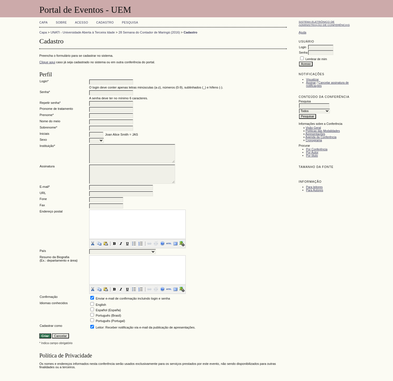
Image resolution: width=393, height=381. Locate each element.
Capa (43, 22)
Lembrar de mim (316, 59)
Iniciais (44, 133)
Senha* (44, 92)
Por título (312, 155)
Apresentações (315, 134)
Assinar (311, 82)
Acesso (81, 22)
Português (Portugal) (110, 321)
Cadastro (105, 22)
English (101, 304)
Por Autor (312, 152)
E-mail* (44, 186)
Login (302, 47)
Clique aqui (47, 62)
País (42, 250)
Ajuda (302, 32)
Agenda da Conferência (321, 137)
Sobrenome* (48, 127)
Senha (303, 52)
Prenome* (46, 115)
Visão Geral (313, 127)
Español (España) (108, 310)
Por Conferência (316, 149)
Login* (44, 81)
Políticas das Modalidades (323, 130)
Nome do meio (49, 121)
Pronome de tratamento (56, 108)
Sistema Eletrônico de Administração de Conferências (324, 23)
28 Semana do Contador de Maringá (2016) (149, 32)
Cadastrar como (50, 325)
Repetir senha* (49, 102)
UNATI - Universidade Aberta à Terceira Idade (83, 32)
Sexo (43, 139)
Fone (43, 199)
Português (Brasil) (108, 315)
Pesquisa (130, 22)
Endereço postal (50, 211)
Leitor (100, 327)
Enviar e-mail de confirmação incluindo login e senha (133, 298)
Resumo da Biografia (54, 257)
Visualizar (312, 79)
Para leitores (314, 187)
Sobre (61, 22)
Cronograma (314, 140)
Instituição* (47, 146)
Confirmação (48, 296)
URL (42, 193)
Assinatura (47, 166)
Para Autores (314, 190)
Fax (42, 205)
